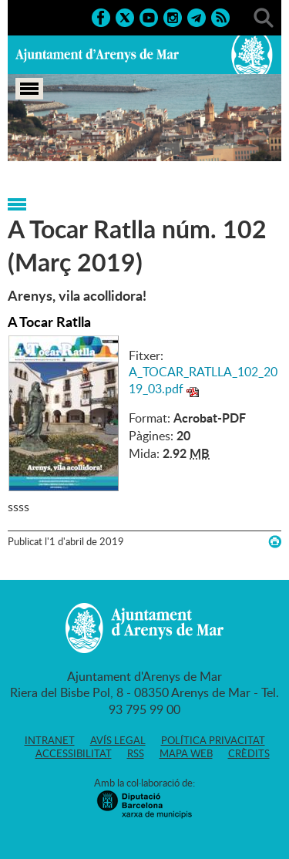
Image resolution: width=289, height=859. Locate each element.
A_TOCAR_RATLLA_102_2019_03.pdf (203, 380)
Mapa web (186, 753)
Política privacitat (213, 740)
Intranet (50, 740)
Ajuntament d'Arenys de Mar (97, 54)
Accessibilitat (73, 753)
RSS (135, 753)
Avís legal (118, 740)
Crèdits (249, 753)
